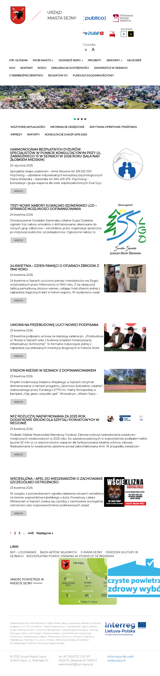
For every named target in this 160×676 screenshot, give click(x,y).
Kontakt (26, 67)
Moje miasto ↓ (43, 60)
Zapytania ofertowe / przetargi (113, 126)
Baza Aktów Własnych (58, 552)
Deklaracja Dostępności (70, 67)
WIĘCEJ (18, 191)
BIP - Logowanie (23, 552)
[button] (75, 119)
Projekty (94, 60)
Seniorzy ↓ (114, 60)
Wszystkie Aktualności (27, 126)
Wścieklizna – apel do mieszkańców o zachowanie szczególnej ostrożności (56, 480)
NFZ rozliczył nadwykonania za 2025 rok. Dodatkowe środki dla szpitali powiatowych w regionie (54, 420)
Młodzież (134, 60)
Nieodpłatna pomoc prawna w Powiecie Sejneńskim (70, 556)
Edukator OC (58, 75)
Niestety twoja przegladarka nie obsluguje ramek (97, 581)
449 (31, 533)
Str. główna (18, 60)
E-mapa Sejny (91, 552)
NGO (12, 67)
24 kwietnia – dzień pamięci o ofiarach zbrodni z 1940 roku (54, 267)
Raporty (33, 134)
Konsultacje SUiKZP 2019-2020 (66, 134)
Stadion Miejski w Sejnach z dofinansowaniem (53, 370)
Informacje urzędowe (67, 126)
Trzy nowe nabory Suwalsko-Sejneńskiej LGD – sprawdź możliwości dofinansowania (53, 207)
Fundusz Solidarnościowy (93, 75)
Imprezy (16, 134)
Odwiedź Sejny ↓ (70, 60)
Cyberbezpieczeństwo (26, 75)
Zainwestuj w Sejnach (110, 67)
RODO (42, 67)
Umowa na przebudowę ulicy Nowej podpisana (54, 325)
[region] (80, 100)
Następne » (44, 533)
